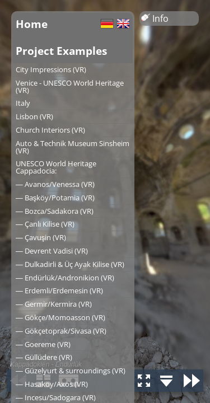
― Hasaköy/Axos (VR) (52, 384)
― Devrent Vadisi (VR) (52, 251)
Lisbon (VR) (34, 116)
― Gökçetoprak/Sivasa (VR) (61, 331)
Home (32, 23)
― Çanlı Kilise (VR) (45, 224)
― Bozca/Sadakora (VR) (55, 211)
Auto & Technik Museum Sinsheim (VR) (72, 147)
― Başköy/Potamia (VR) (55, 198)
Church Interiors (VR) (50, 130)
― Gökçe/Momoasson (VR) (60, 317)
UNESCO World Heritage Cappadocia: (56, 167)
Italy (23, 103)
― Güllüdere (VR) (44, 357)
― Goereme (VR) (43, 344)
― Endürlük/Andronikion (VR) (65, 278)
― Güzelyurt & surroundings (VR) (70, 370)
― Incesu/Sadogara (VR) (56, 397)
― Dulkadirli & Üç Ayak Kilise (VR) (70, 264)
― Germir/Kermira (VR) (54, 304)
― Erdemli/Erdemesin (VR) (59, 290)
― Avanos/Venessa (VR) (55, 184)
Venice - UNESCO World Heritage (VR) (70, 86)
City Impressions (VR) (51, 69)
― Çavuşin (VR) (41, 237)
